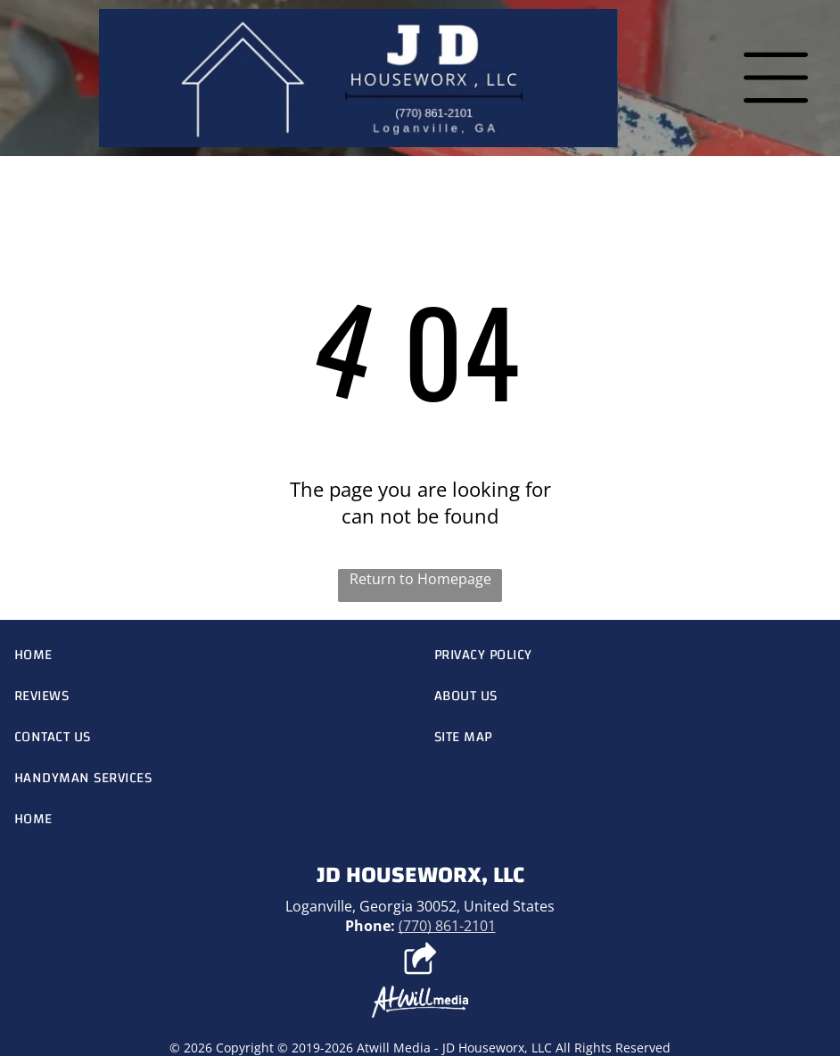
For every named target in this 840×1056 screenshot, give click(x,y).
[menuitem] (210, 654)
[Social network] (420, 961)
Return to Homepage (420, 579)
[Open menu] (776, 77)
